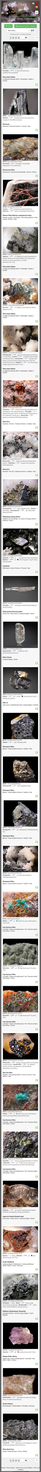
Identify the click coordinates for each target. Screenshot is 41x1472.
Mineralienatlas (31, 19)
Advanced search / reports (25, 26)
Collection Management (28, 16)
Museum (20, 19)
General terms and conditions (24, 1468)
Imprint (3, 1468)
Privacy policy (11, 1468)
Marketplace (9, 19)
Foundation (13, 16)
